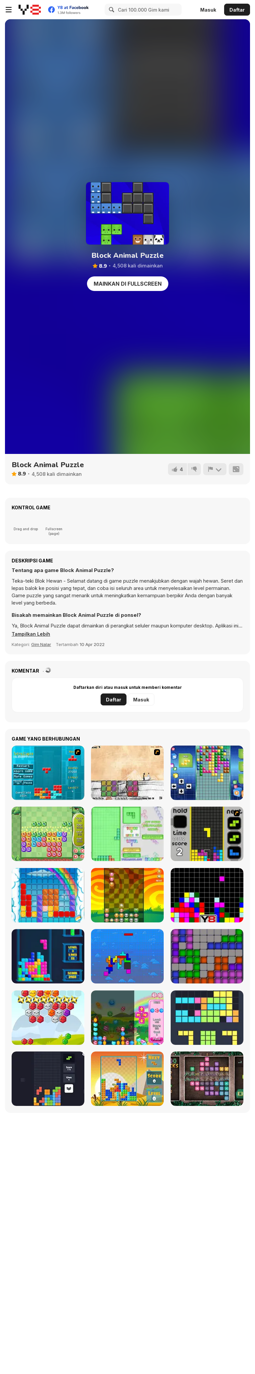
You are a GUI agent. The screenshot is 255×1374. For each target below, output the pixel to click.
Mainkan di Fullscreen (128, 283)
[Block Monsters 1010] (48, 834)
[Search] (111, 10)
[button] (32, 634)
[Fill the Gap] (207, 1017)
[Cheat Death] (127, 773)
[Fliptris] (127, 956)
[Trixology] (48, 1078)
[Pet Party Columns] (127, 895)
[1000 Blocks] (207, 1078)
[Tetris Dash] (207, 834)
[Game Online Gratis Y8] (30, 10)
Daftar (237, 10)
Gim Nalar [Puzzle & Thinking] (41, 644)
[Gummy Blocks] (48, 895)
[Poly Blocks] (127, 1078)
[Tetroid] (207, 956)
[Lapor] (214, 469)
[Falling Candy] (127, 1017)
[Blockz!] (127, 834)
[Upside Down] (207, 773)
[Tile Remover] (207, 895)
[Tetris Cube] (48, 956)
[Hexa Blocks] (48, 1017)
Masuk (208, 10)
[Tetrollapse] (48, 773)
